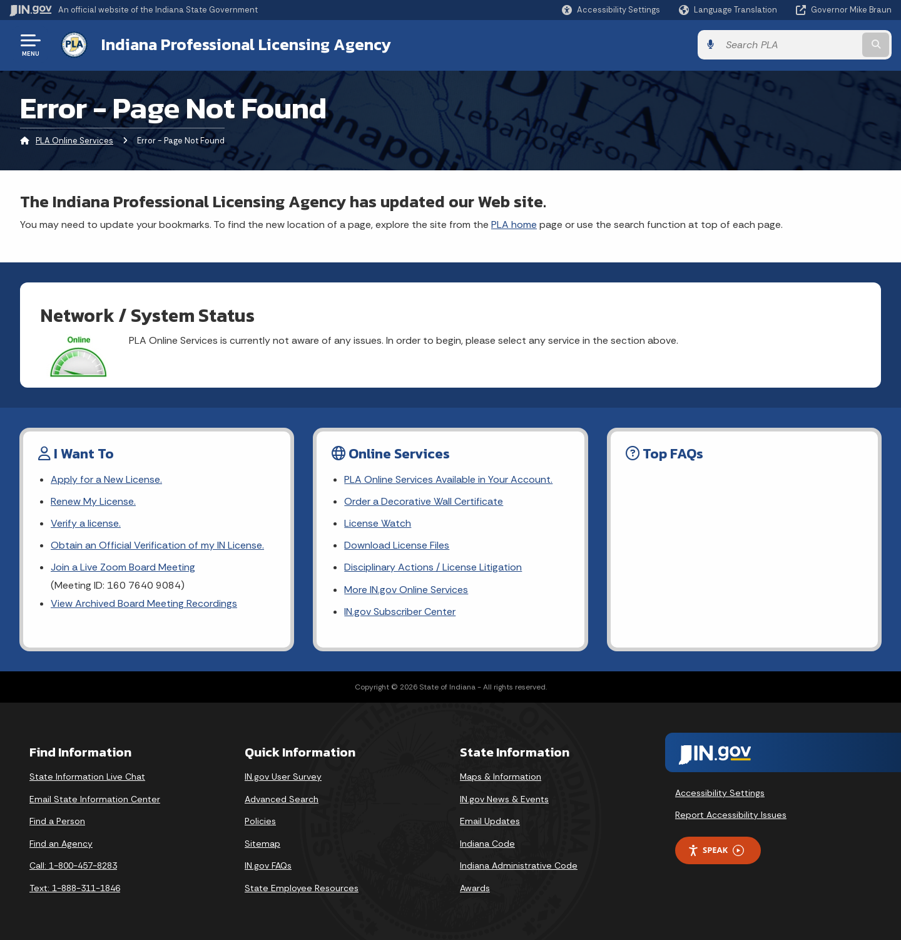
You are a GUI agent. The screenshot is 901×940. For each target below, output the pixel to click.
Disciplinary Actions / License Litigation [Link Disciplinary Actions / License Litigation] (433, 567)
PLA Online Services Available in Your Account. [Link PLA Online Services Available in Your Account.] (448, 479)
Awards (475, 888)
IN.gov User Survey (283, 776)
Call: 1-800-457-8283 (73, 865)
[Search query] (789, 45)
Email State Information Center (94, 799)
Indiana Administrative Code (519, 865)
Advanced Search (281, 799)
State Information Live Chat (87, 776)
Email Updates (490, 821)
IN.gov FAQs (268, 865)
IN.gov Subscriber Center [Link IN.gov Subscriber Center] (400, 611)
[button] (611, 10)
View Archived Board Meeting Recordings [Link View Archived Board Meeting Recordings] (144, 603)
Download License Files (396, 545)
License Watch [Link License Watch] (377, 523)
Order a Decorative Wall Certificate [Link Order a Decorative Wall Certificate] (423, 501)
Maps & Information (500, 776)
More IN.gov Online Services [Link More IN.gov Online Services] (406, 589)
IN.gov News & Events (504, 799)
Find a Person (57, 821)
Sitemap (262, 843)
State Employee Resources (302, 888)
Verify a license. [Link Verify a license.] (86, 523)
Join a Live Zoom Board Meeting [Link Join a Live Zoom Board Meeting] (123, 567)
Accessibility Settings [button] (720, 792)
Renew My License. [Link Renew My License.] (93, 501)
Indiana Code (487, 843)
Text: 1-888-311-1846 (74, 888)
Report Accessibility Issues (730, 814)
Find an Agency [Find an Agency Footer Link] (61, 843)
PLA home (514, 224)
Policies (260, 821)
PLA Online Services (74, 140)
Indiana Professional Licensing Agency (246, 44)
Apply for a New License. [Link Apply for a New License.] (106, 479)
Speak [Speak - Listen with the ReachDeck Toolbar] (716, 850)
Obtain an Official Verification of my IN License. (157, 545)
